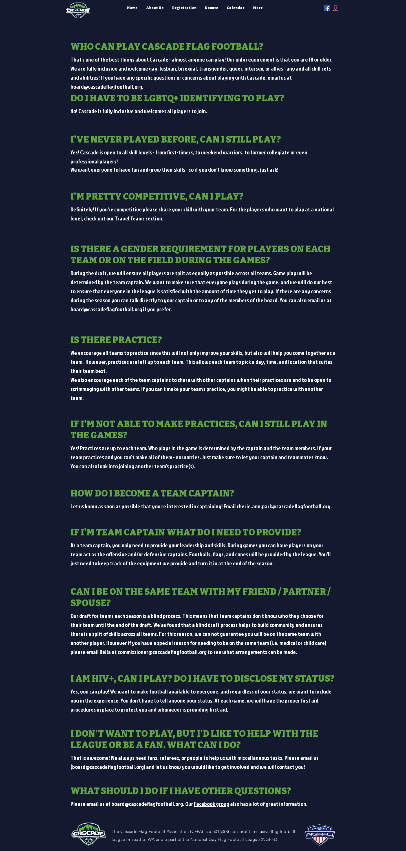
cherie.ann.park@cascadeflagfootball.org (283, 506)
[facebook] (327, 8)
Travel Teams (130, 218)
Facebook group (211, 804)
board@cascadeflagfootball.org (106, 86)
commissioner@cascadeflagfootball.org (162, 652)
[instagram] (335, 8)
